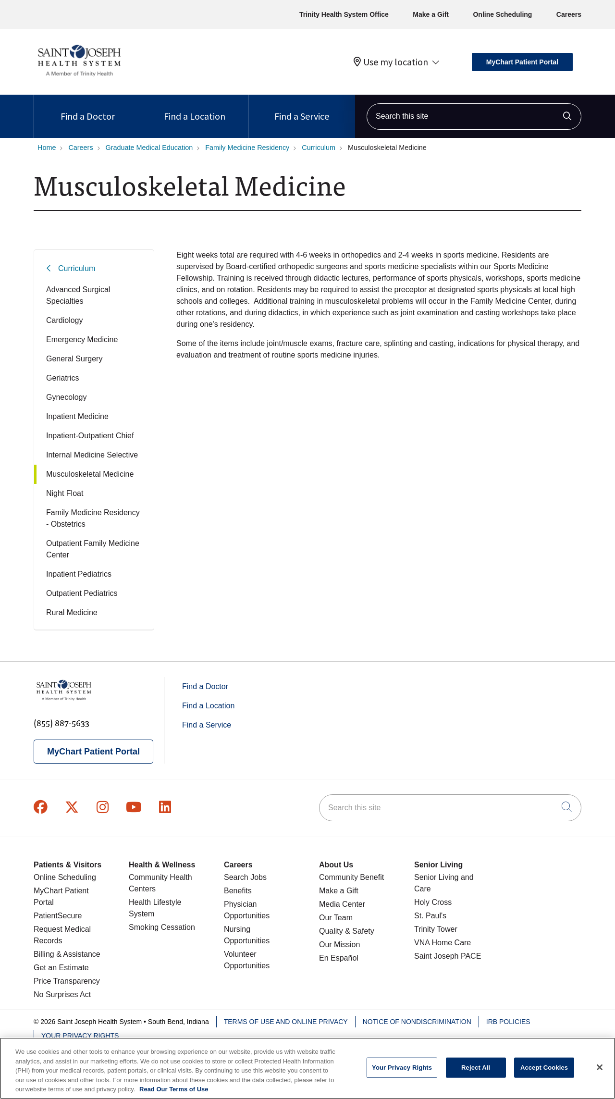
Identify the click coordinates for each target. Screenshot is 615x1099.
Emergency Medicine (82, 339)
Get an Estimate (61, 967)
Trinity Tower (435, 929)
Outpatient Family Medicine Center (92, 549)
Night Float (64, 493)
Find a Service (302, 108)
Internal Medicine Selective (92, 455)
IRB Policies (508, 1021)
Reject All (475, 1073)
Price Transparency (67, 981)
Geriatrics (62, 378)
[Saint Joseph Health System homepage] (79, 77)
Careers (568, 14)
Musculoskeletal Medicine (90, 474)
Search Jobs (245, 877)
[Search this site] (474, 116)
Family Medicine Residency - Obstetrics (93, 518)
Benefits (238, 891)
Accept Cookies (544, 1073)
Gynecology (66, 397)
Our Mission (339, 944)
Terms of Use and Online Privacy (286, 1021)
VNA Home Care (442, 942)
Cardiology (64, 320)
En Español (338, 958)
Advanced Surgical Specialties (78, 295)
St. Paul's (430, 916)
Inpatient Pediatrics (78, 574)
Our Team (336, 918)
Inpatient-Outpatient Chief (90, 436)
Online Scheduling (502, 14)
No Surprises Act (62, 994)
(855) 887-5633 (61, 722)
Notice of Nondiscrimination (417, 1021)
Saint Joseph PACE (447, 956)
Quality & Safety (346, 931)
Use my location (391, 62)
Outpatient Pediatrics (82, 593)
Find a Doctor (88, 108)
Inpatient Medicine (77, 416)
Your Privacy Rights (80, 1035)
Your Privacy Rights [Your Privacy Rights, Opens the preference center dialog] (402, 1073)
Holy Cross (433, 902)
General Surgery (74, 359)
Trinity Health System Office (344, 14)
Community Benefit (351, 877)
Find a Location (194, 108)
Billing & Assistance (67, 954)
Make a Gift (431, 14)
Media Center (342, 904)
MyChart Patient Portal (522, 62)
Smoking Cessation (162, 927)
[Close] (599, 1073)
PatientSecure (58, 916)
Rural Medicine (72, 612)
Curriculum (76, 268)
